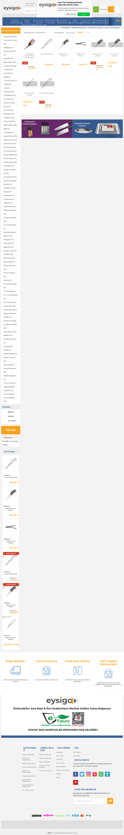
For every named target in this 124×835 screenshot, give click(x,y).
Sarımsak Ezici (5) (10, 143)
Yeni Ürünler (60, 763)
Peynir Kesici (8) (9, 306)
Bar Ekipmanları (28, 790)
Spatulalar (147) (9, 114)
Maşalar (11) (7, 192)
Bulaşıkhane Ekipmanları (98, 22)
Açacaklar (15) (8, 58)
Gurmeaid (9, 420)
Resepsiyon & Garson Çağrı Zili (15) (10, 51)
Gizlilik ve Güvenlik (45, 771)
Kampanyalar (29, 5)
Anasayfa (59, 752)
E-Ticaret (55, 833)
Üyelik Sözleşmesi (45, 758)
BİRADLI (9, 412)
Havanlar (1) (8, 280)
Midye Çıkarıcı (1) (10, 206)
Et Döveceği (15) (9, 291)
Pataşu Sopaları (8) (10, 155)
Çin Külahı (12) (9, 99)
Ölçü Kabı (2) (8, 73)
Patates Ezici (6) (9, 188)
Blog (118, 20)
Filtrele (11, 430)
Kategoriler (8, 437)
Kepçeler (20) (8, 247)
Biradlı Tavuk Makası (10, 542)
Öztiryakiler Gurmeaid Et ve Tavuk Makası (29, 55)
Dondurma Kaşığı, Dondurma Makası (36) (10, 324)
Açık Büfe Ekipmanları (63, 22)
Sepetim (59, 774)
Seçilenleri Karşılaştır (103, 32)
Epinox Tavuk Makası (11, 509)
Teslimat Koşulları (45, 754)
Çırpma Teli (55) (9, 103)
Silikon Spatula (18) (10, 125)
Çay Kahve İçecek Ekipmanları (39, 23)
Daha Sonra (71, 14)
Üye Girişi (103, 9)
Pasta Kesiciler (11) (10, 177)
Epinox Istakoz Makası (11, 638)
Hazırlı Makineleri (28, 754)
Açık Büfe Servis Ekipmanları (27, 785)
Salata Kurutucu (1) (10, 140)
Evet (84, 14)
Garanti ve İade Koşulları (44, 766)
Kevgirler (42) (9, 239)
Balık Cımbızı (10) (10, 62)
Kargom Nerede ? (30, 3)
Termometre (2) (10, 383)
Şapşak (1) (7, 77)
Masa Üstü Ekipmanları (27, 23)
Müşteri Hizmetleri (62, 770)
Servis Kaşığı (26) (10, 147)
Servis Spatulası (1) (10, 151)
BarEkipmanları (75, 22)
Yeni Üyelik (77, 752)
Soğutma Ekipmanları (87, 22)
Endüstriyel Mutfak (51, 22)
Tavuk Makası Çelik (10, 477)
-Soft (49, 833)
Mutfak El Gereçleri (10, 31)
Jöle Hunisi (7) (9, 243)
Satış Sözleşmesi (44, 762)
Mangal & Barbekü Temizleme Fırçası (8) (10, 40)
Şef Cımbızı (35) (9, 258)
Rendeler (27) (9, 166)
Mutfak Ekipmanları (15, 22)
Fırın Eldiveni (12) (10, 302)
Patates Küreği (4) (10, 310)
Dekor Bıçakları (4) (10, 354)
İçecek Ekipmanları (28, 763)
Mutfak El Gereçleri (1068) (10, 443)
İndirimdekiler (61, 766)
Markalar (6, 407)
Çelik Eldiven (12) (10, 95)
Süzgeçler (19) (9, 117)
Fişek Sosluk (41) (9, 262)
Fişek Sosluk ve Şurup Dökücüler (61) (10, 368)
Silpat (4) (7, 129)
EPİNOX (9, 416)
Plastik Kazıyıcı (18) (10, 162)
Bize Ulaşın (60, 756)
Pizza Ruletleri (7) (10, 158)
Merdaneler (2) (9, 195)
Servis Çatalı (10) (9, 121)
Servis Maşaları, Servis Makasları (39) (9, 397)
